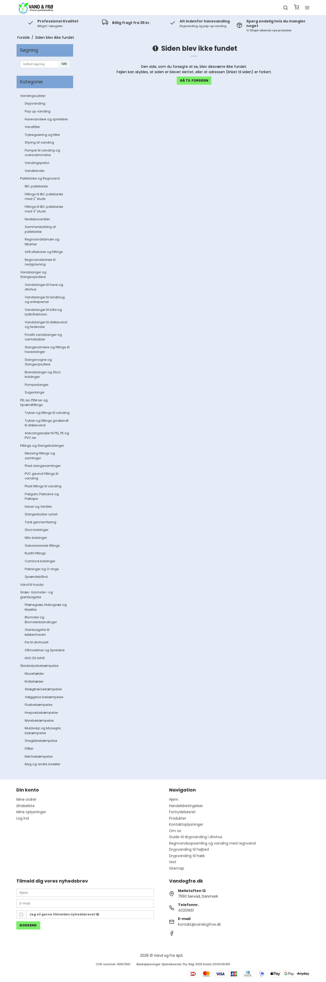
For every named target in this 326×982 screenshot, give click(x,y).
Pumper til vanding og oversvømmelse (42, 152)
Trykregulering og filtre (42, 135)
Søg (64, 64)
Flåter (29, 748)
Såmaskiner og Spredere (45, 650)
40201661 (186, 910)
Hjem (173, 799)
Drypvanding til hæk (187, 855)
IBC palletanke (36, 186)
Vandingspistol (37, 163)
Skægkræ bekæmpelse (43, 689)
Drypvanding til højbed (189, 849)
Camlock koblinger (40, 561)
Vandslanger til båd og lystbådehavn (43, 312)
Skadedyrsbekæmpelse (39, 666)
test (172, 861)
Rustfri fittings (35, 553)
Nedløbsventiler (37, 219)
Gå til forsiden (194, 80)
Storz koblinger (36, 530)
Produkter (177, 818)
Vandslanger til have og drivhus (44, 287)
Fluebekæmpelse (38, 705)
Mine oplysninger (31, 811)
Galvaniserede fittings (42, 545)
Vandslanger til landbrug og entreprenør (45, 299)
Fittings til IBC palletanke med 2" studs (44, 196)
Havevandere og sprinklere (46, 119)
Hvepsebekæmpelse (41, 712)
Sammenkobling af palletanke (40, 229)
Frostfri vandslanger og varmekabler (43, 337)
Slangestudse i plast (41, 514)
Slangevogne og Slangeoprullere (38, 362)
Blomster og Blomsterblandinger (41, 619)
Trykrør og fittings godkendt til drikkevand (47, 422)
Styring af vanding (39, 142)
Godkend (28, 925)
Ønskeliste (25, 805)
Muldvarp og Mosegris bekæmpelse (43, 730)
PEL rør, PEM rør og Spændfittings (34, 402)
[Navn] (85, 892)
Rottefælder (34, 681)
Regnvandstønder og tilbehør (42, 241)
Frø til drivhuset (36, 642)
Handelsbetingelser (186, 805)
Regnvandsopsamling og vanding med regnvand (212, 843)
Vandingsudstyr (33, 96)
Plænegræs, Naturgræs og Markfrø (46, 607)
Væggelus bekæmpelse (44, 697)
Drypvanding (35, 103)
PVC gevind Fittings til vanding (41, 475)
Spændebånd (36, 577)
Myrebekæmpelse (39, 720)
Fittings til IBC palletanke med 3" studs (44, 209)
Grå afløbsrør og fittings (44, 252)
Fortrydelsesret (182, 811)
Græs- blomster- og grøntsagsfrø (36, 594)
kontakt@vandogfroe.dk (199, 924)
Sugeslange (34, 392)
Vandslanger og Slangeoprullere (33, 274)
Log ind (22, 818)
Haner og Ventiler (38, 506)
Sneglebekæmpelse (41, 740)
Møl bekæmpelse (39, 756)
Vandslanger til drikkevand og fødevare (46, 324)
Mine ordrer (26, 799)
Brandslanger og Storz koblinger (43, 374)
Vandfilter (32, 127)
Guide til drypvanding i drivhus (195, 836)
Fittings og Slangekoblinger (42, 445)
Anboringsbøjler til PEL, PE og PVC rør (47, 435)
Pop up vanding (37, 111)
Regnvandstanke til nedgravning (40, 262)
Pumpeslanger (36, 384)
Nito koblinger (36, 537)
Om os (175, 830)
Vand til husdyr (32, 584)
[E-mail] (85, 903)
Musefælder (34, 673)
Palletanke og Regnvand (40, 178)
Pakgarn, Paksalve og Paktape (42, 496)
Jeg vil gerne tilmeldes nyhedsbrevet (64, 914)
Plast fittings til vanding (43, 486)
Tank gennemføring (40, 522)
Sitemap (176, 868)
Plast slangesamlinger (43, 466)
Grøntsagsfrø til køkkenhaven (37, 632)
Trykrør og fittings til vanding (47, 413)
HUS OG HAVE (35, 658)
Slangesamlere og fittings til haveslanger (47, 349)
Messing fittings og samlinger (40, 455)
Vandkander (35, 171)
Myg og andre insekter (42, 764)
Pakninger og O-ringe (42, 569)
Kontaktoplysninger (186, 824)
